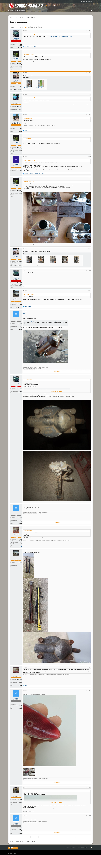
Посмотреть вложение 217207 (54, 36)
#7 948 (89, 177)
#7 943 (89, 72)
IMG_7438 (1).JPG (39, 263)
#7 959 (89, 787)
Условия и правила (66, 847)
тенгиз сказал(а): (27, 118)
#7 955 (89, 526)
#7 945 (89, 114)
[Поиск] (91, 10)
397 (23, 27)
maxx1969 (16, 164)
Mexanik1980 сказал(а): (29, 34)
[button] (64, 6)
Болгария (20, 47)
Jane (16, 298)
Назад (12, 27)
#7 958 (89, 690)
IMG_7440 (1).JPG (63, 263)
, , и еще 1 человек (35, 173)
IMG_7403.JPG (27, 87)
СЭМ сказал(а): (27, 138)
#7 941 (89, 30)
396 (20, 27)
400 (32, 27)
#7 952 (89, 311)
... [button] (34, 27)
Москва (20, 329)
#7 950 (89, 270)
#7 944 (89, 94)
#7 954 (89, 505)
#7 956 (89, 550)
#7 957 (89, 667)
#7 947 (89, 156)
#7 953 (89, 376)
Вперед (41, 27)
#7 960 (89, 815)
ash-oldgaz (16, 534)
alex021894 (13, 23)
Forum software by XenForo (19, 852)
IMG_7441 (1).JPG (75, 263)
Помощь (87, 847)
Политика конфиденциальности (77, 847)
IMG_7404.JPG (39, 87)
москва (20, 131)
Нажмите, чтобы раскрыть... (56, 391)
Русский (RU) (14, 847)
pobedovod (16, 38)
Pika (16, 795)
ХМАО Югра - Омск (18, 804)
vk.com (20, 546)
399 (29, 27)
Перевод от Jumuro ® (12, 853)
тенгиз (16, 80)
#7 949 (89, 248)
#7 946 (89, 134)
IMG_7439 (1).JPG (51, 263)
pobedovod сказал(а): (28, 54)
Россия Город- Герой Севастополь (21, 307)
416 (36, 27)
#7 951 (89, 290)
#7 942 (89, 50)
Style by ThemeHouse (36, 852)
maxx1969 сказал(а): (28, 181)
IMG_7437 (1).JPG (27, 263)
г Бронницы (19, 68)
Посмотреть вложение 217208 (67, 36)
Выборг (20, 110)
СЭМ (16, 102)
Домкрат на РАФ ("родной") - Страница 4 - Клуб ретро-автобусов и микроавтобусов (42, 321)
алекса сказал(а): (27, 379)
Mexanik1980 (16, 58)
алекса (16, 318)
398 (26, 27)
